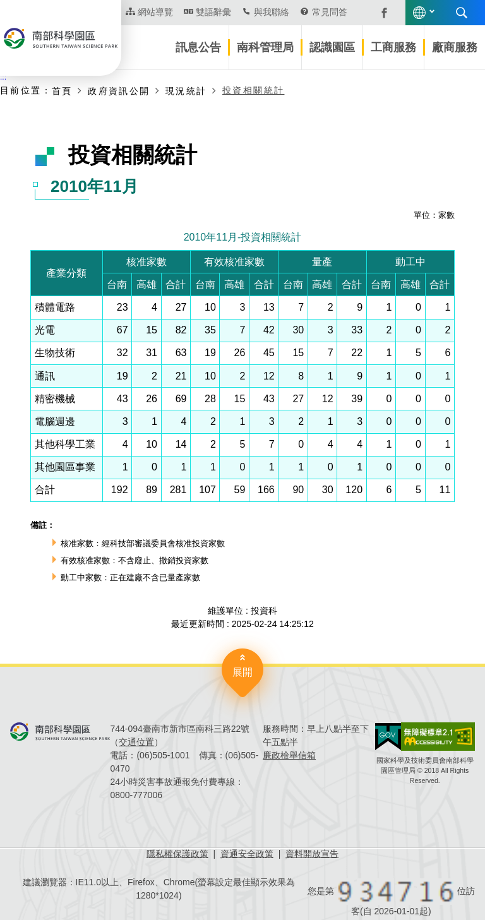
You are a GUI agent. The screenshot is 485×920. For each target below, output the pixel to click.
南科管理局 (265, 47)
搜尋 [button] (461, 12)
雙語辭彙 (213, 12)
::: (3, 77)
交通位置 (136, 742)
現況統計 (186, 91)
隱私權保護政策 (177, 854)
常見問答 (329, 12)
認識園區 (332, 47)
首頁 (62, 91)
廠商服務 (454, 47)
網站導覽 (155, 12)
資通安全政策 (246, 854)
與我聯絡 (271, 12)
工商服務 (393, 47)
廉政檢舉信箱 (289, 755)
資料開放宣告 (311, 854)
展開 (242, 672)
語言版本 (419, 12)
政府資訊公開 (119, 91)
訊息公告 (198, 47)
